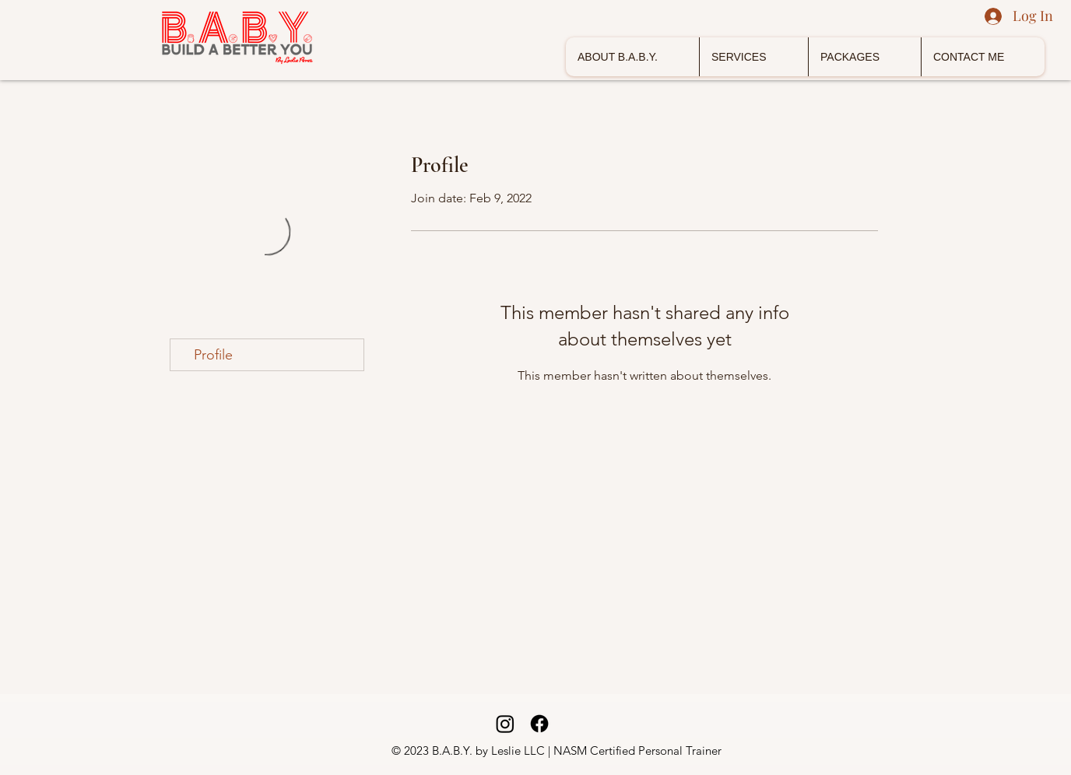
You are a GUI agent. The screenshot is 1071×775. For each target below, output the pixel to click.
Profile (213, 354)
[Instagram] (505, 723)
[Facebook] (539, 723)
